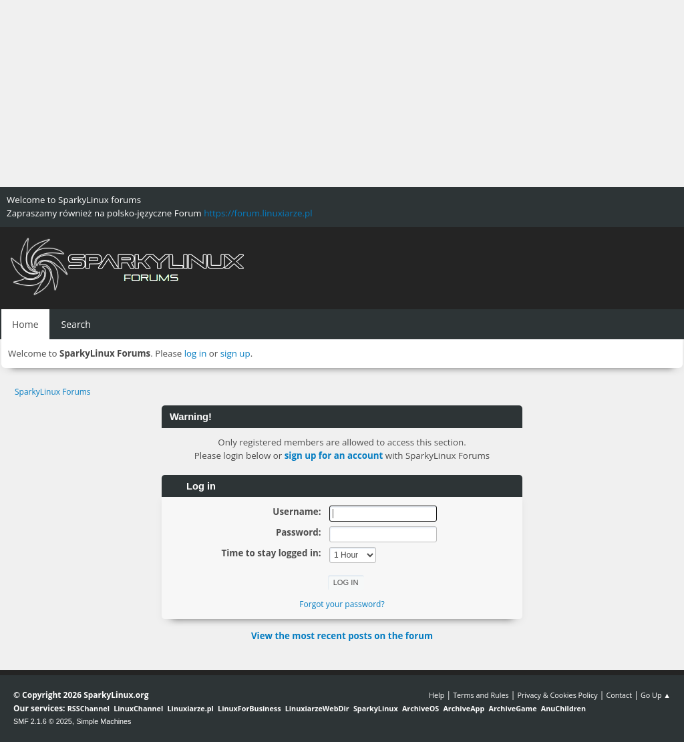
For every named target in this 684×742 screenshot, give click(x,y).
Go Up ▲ (656, 695)
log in (195, 353)
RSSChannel (88, 708)
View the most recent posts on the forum (342, 636)
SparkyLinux (375, 708)
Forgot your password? (341, 604)
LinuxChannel (138, 708)
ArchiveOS (420, 708)
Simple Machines (103, 721)
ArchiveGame (512, 708)
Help (436, 695)
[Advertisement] (342, 93)
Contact (619, 695)
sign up (235, 353)
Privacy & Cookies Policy (557, 695)
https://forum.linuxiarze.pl (258, 213)
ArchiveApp (463, 708)
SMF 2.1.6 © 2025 (42, 721)
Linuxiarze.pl (191, 708)
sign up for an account (334, 455)
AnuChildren (563, 708)
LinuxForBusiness (249, 708)
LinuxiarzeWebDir (317, 708)
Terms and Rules (481, 695)
